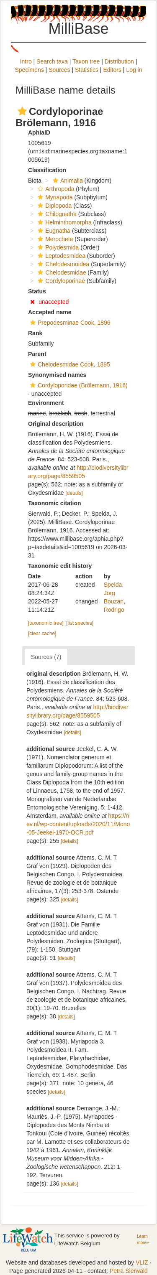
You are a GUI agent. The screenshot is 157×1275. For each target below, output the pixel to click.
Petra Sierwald (129, 1270)
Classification (47, 170)
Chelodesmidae (61, 272)
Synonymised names (57, 375)
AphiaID (39, 132)
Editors (112, 69)
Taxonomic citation (54, 503)
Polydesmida (57, 247)
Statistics (86, 69)
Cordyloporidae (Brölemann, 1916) (78, 385)
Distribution (119, 61)
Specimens (29, 69)
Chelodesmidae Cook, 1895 (69, 364)
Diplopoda (54, 205)
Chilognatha (56, 214)
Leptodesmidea (60, 255)
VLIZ (142, 1262)
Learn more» (143, 1239)
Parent (37, 354)
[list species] (79, 623)
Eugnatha (53, 230)
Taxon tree (86, 61)
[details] (73, 493)
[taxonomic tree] (46, 623)
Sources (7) (46, 657)
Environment (46, 403)
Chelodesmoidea (62, 264)
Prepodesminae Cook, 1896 (69, 322)
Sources (59, 69)
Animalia (67, 180)
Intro (26, 61)
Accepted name (49, 312)
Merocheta (54, 239)
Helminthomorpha (64, 222)
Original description (55, 423)
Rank (35, 333)
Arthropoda (55, 189)
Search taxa (52, 61)
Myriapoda (54, 197)
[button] (22, 111)
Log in (134, 69)
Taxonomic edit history (60, 565)
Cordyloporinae (60, 280)
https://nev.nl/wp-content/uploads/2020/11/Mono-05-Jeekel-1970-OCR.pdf (78, 824)
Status (37, 291)
